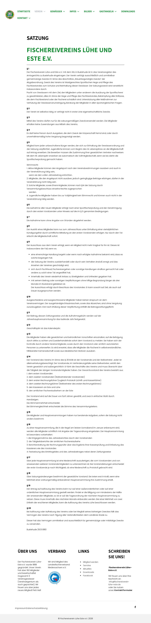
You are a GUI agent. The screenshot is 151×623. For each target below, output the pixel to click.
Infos (75, 11)
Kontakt (24, 18)
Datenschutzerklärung (36, 608)
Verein (40, 11)
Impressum (20, 608)
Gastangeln (108, 11)
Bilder (89, 11)
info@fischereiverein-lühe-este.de (118, 583)
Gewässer (57, 11)
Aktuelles (87, 568)
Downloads (128, 11)
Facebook (88, 575)
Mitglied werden (90, 562)
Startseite (23, 11)
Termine (87, 565)
